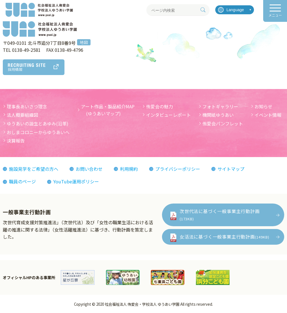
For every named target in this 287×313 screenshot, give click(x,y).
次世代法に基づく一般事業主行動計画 (220, 214)
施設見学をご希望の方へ (33, 168)
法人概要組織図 (22, 114)
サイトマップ (230, 168)
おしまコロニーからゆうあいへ (38, 132)
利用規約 (129, 168)
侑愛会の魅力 (159, 106)
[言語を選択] (234, 10)
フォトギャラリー (220, 106)
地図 (84, 42)
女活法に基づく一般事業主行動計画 (224, 236)
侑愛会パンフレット (222, 123)
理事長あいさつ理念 (27, 106)
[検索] (202, 10)
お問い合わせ (89, 168)
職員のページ (22, 181)
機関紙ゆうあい (218, 114)
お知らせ (263, 106)
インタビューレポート (168, 114)
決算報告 (16, 140)
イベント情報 (267, 114)
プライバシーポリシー (177, 168)
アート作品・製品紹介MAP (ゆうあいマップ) (108, 110)
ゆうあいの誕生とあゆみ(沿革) (37, 123)
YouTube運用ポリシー (76, 181)
